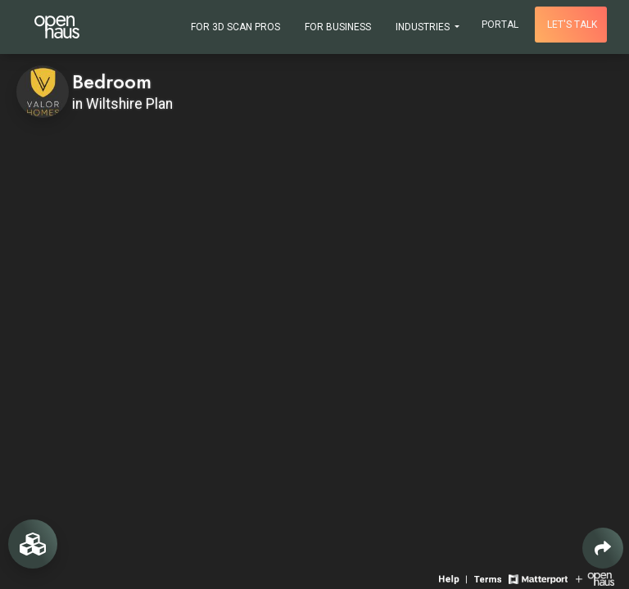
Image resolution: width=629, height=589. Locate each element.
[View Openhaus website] (595, 578)
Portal (500, 24)
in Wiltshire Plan (122, 104)
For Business (338, 27)
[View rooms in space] (32, 544)
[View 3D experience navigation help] (454, 578)
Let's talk (572, 24)
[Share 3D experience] (602, 548)
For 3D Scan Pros (235, 27)
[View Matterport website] (538, 578)
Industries (424, 27)
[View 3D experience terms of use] (489, 578)
